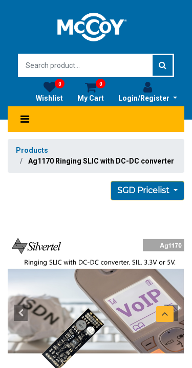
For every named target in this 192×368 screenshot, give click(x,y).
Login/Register (147, 91)
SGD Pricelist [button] (144, 190)
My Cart (91, 91)
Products (32, 150)
